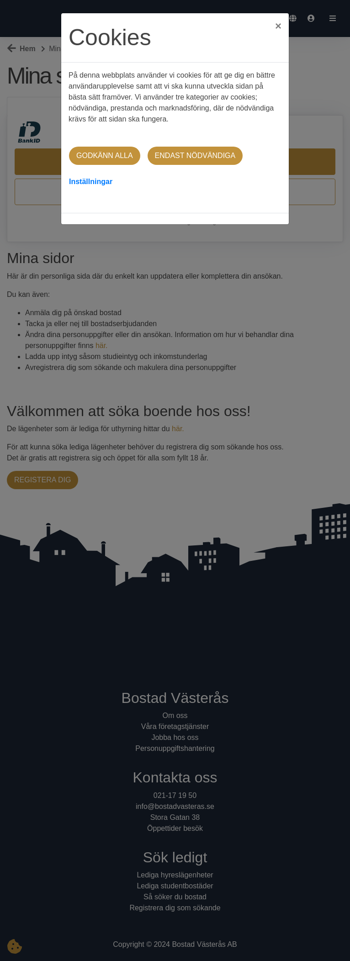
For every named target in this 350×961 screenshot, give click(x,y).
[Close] (278, 23)
